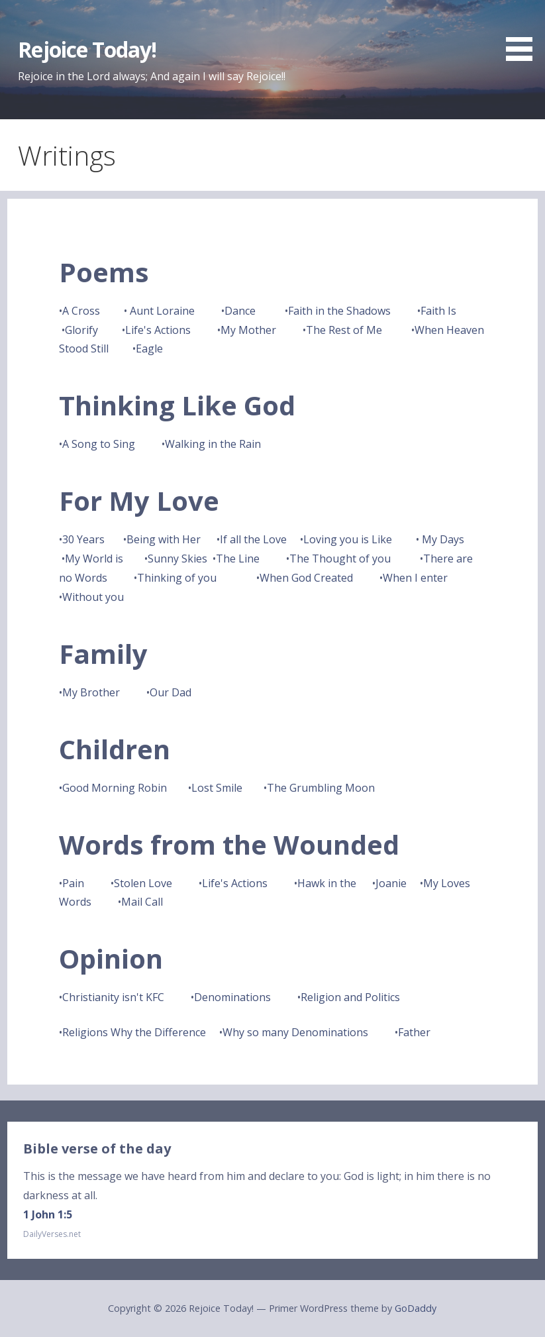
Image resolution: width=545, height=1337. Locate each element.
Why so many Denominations (295, 1032)
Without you (93, 597)
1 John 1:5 (47, 1214)
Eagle (149, 348)
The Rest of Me (345, 330)
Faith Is (438, 310)
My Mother (248, 330)
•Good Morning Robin (113, 787)
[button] (524, 32)
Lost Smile (216, 787)
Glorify (81, 330)
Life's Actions (159, 330)
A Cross (81, 310)
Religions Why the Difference (134, 1032)
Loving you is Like (347, 539)
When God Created (306, 577)
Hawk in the (326, 883)
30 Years (83, 539)
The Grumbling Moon (321, 787)
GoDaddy (415, 1308)
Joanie (391, 883)
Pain (74, 883)
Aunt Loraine (162, 310)
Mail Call (142, 901)
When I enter (415, 577)
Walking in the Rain (213, 444)
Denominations (232, 997)
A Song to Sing (98, 444)
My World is (94, 558)
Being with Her (164, 539)
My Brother (91, 692)
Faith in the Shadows (339, 310)
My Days (443, 539)
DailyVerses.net (52, 1234)
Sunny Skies (177, 558)
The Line (238, 558)
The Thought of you (340, 558)
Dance (240, 310)
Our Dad (170, 692)
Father (414, 1032)
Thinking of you (178, 577)
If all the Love (253, 539)
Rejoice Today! (87, 49)
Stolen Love (143, 883)
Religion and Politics (350, 997)
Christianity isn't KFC (113, 997)
